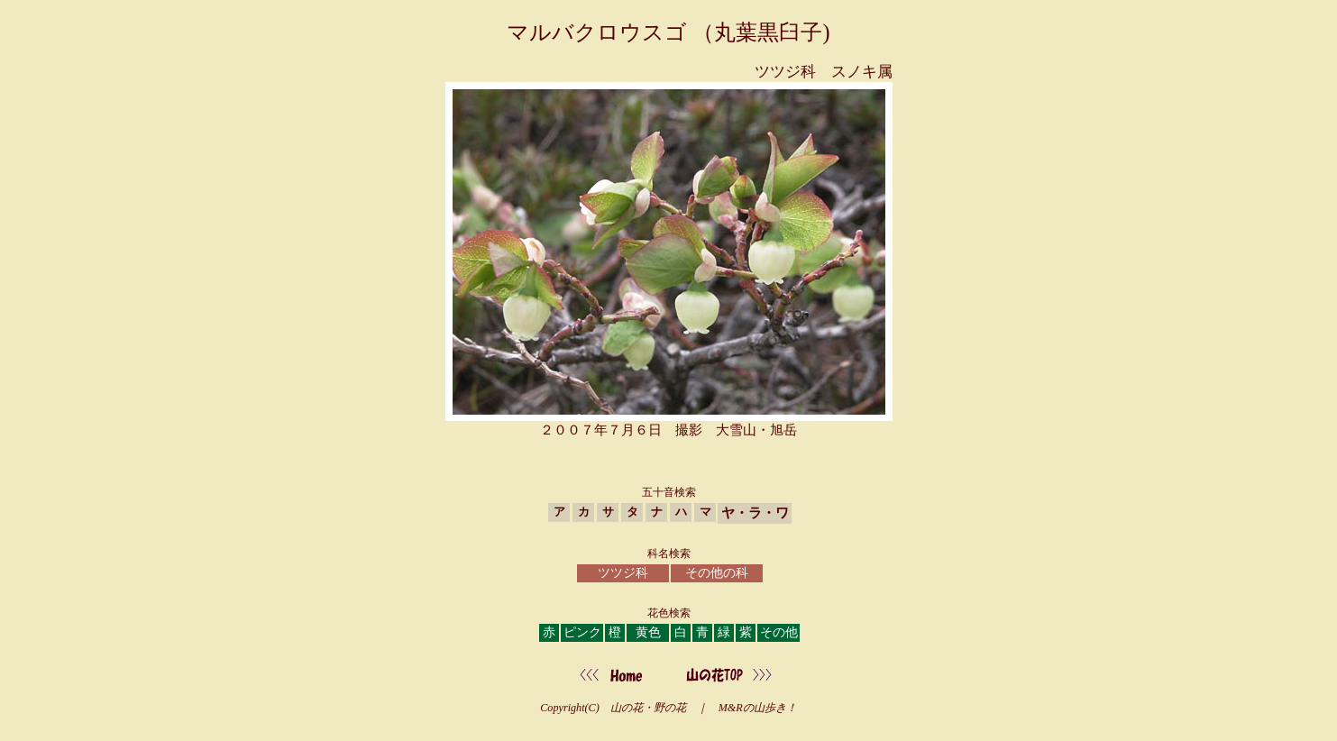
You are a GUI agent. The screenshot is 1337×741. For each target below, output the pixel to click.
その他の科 (716, 573)
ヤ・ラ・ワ (755, 512)
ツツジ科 (623, 573)
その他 (779, 632)
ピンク (582, 632)
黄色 (648, 632)
